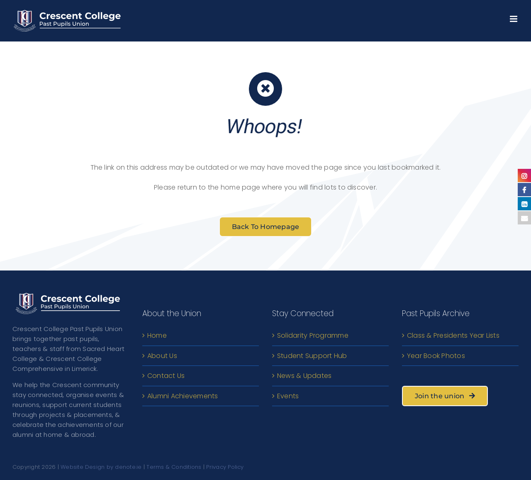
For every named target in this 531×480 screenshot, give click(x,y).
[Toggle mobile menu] (514, 16)
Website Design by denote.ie (101, 467)
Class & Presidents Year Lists (453, 335)
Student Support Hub (312, 356)
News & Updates (304, 375)
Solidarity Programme (312, 335)
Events (288, 396)
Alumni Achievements (182, 396)
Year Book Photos (436, 356)
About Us (162, 356)
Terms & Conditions (173, 467)
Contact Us (166, 375)
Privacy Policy (225, 467)
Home (157, 335)
